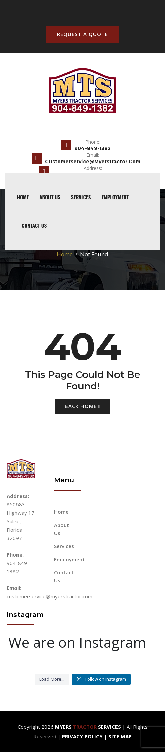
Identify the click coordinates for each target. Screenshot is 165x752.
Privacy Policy (82, 736)
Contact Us (34, 225)
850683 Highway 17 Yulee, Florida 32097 (20, 521)
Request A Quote (82, 34)
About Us (49, 197)
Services (81, 197)
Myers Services (88, 726)
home (23, 197)
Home (65, 254)
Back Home (82, 406)
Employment (114, 197)
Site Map (120, 736)
